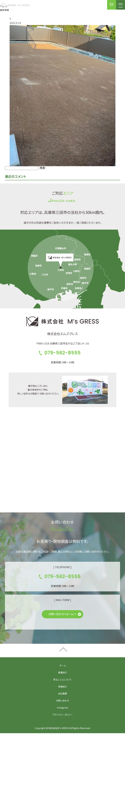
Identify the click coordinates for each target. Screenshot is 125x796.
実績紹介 (62, 686)
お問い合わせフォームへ (62, 614)
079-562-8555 (62, 352)
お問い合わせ (62, 700)
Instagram (62, 707)
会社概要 (62, 693)
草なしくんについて (62, 679)
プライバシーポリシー (62, 714)
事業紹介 (62, 672)
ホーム (62, 665)
